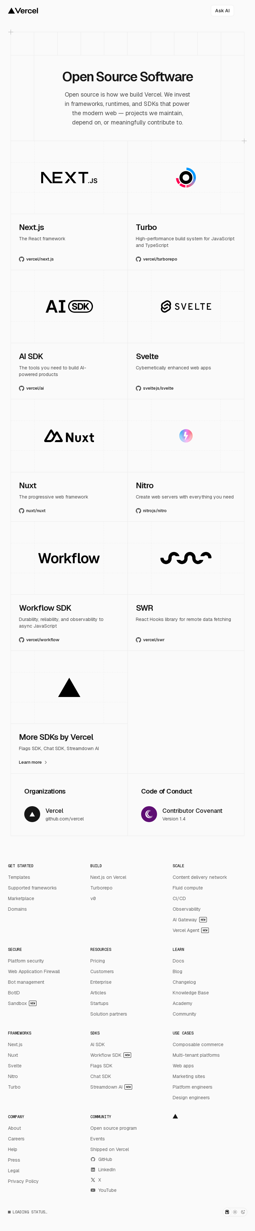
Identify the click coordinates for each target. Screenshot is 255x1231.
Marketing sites (189, 1076)
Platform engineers (192, 1087)
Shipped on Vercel (109, 1149)
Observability (187, 909)
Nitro (13, 1076)
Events (97, 1139)
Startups (99, 1003)
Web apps (183, 1066)
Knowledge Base (191, 993)
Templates (19, 877)
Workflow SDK (110, 1055)
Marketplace (21, 898)
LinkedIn (103, 1170)
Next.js (15, 1044)
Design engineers (191, 1098)
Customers (102, 971)
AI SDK (97, 1044)
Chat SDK (100, 1076)
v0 (93, 898)
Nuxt (13, 1055)
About (14, 1128)
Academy (183, 1003)
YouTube (103, 1190)
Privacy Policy (23, 1181)
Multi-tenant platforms (196, 1055)
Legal (13, 1171)
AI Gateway (190, 920)
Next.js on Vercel (108, 877)
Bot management (26, 982)
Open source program (113, 1128)
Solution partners (108, 1014)
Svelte (15, 1066)
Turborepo (101, 888)
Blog (177, 971)
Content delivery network (200, 877)
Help (12, 1149)
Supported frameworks (32, 888)
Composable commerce (198, 1044)
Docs (178, 961)
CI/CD (179, 898)
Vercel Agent (191, 930)
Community (185, 1014)
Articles (98, 993)
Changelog (184, 982)
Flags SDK (101, 1066)
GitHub (101, 1159)
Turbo (14, 1087)
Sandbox (22, 1003)
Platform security (26, 961)
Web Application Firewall (34, 971)
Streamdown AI (111, 1087)
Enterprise (101, 982)
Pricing (97, 961)
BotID (14, 993)
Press (14, 1160)
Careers (16, 1139)
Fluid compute (188, 888)
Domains (17, 909)
